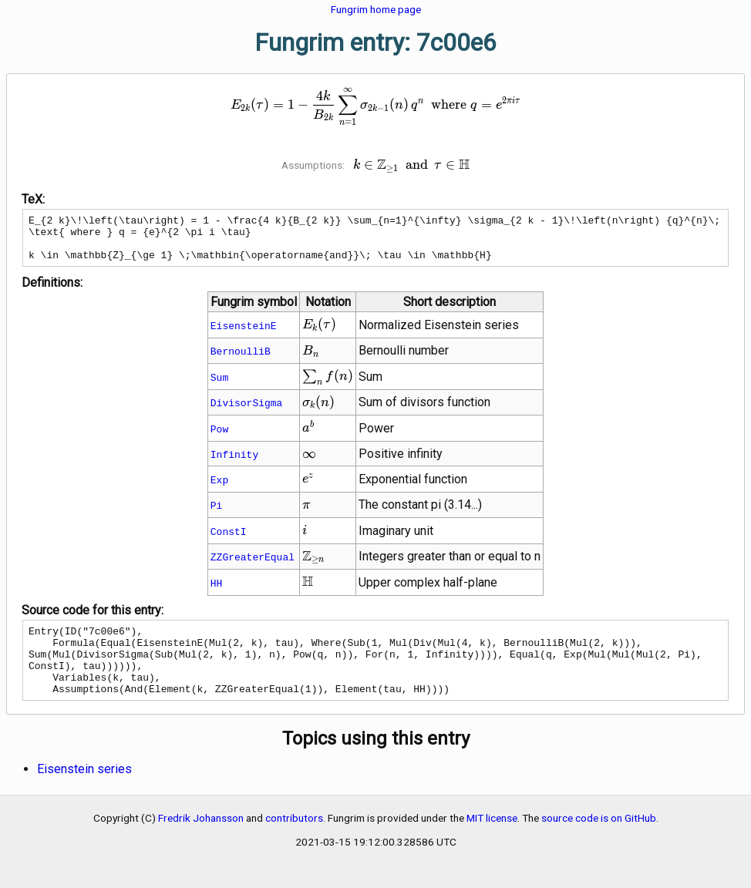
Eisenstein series (84, 792)
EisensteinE (243, 334)
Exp (219, 489)
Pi (216, 514)
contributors (294, 841)
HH (216, 592)
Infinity (234, 463)
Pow (219, 438)
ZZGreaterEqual (252, 566)
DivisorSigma (246, 412)
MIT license (491, 841)
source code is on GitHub (598, 841)
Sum (219, 386)
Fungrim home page (376, 9)
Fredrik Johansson (201, 841)
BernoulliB (240, 360)
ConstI (228, 540)
